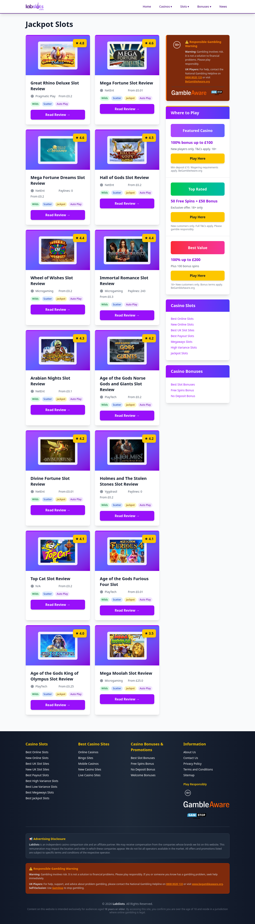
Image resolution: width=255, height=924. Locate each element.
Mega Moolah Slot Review (126, 673)
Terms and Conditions (198, 769)
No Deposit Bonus (183, 396)
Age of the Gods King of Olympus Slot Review (54, 676)
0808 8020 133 (193, 77)
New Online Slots (182, 324)
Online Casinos (88, 752)
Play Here (197, 158)
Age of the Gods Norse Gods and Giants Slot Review (122, 383)
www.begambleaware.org (207, 884)
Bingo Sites (85, 758)
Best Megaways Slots (40, 792)
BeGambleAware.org (197, 81)
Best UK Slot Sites (182, 330)
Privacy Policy (192, 764)
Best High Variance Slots (42, 781)
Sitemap (189, 775)
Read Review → (57, 114)
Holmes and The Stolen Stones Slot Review (123, 481)
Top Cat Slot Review (50, 578)
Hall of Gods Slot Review (124, 177)
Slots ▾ (184, 6)
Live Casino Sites (89, 775)
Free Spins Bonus (182, 390)
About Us (189, 752)
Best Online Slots (182, 319)
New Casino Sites (89, 769)
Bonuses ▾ (204, 6)
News (223, 6)
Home (147, 6)
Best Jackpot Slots (38, 798)
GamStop (57, 888)
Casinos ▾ (165, 6)
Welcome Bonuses (143, 775)
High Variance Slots (184, 347)
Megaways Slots (181, 342)
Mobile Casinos (88, 764)
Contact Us (190, 758)
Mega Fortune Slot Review (126, 83)
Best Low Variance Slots (41, 787)
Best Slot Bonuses (183, 384)
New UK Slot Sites (37, 769)
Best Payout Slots (182, 336)
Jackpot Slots (179, 353)
